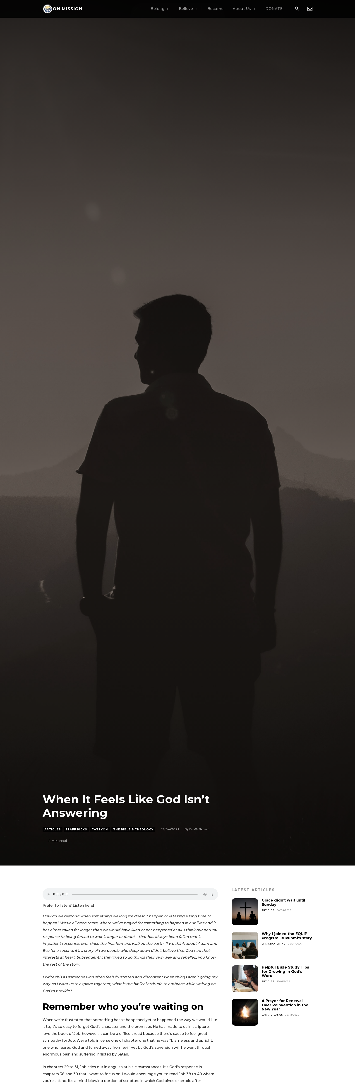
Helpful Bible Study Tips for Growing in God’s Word (285, 971)
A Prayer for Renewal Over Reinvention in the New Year (285, 1005)
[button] (297, 9)
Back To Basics (272, 1014)
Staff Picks (76, 829)
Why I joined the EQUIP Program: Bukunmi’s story (287, 936)
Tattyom (100, 829)
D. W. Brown (199, 829)
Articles (52, 829)
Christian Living (273, 943)
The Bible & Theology (133, 829)
